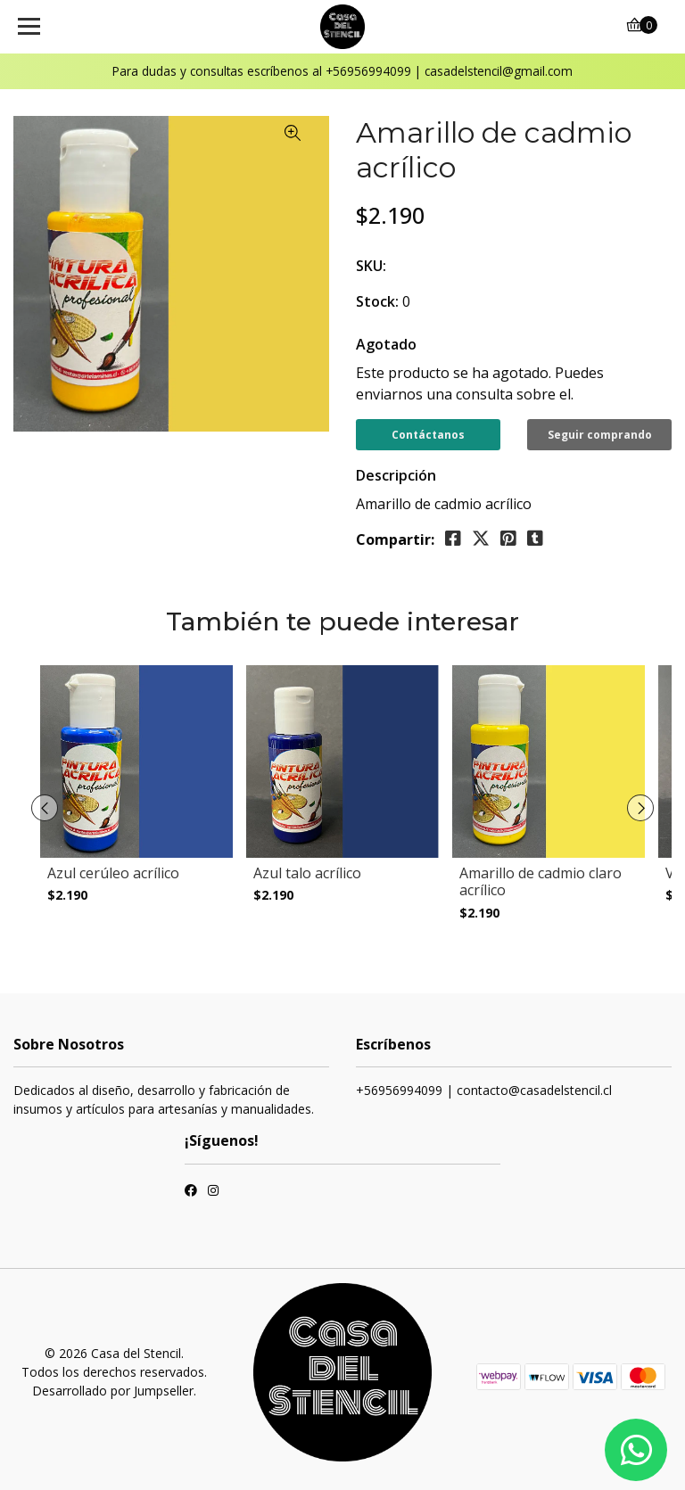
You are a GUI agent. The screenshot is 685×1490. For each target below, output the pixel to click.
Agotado (386, 344)
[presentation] (44, 807)
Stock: (377, 301)
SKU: (371, 266)
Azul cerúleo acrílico (113, 873)
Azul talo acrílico (307, 873)
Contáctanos (428, 434)
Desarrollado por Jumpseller (113, 1390)
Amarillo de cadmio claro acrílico (540, 881)
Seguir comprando (600, 434)
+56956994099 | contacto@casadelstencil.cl (484, 1090)
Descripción (396, 475)
